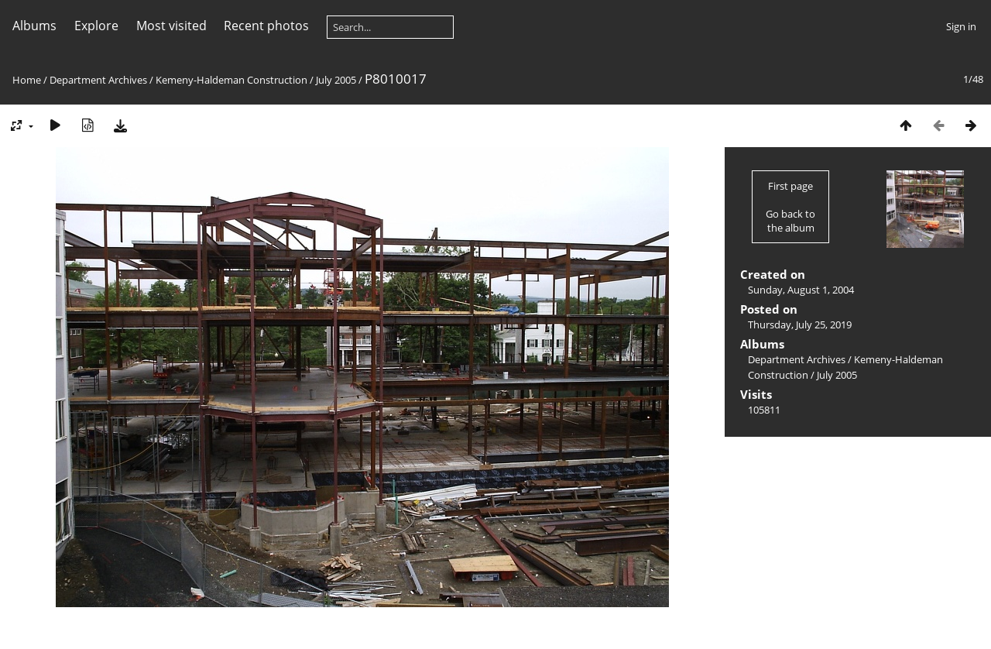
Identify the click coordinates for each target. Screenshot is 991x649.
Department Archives (98, 80)
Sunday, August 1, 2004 (801, 290)
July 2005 (336, 80)
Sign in (961, 26)
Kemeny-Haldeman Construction (231, 80)
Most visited (171, 25)
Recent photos (266, 25)
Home (26, 80)
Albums (34, 25)
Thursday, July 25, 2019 (800, 324)
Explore (96, 25)
